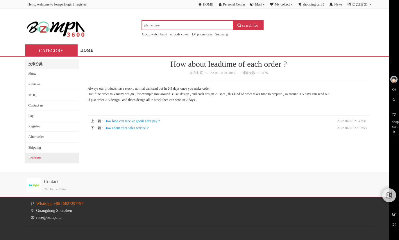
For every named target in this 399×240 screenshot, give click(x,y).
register (81, 4)
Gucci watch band (154, 34)
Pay (31, 116)
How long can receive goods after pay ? (132, 121)
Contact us (35, 105)
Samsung (221, 34)
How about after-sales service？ (127, 128)
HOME (86, 50)
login (69, 4)
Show (32, 74)
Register (34, 126)
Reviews (34, 84)
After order (36, 137)
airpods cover (179, 34)
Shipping (34, 147)
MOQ (32, 95)
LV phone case (202, 34)
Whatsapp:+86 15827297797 (59, 203)
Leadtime (35, 158)
